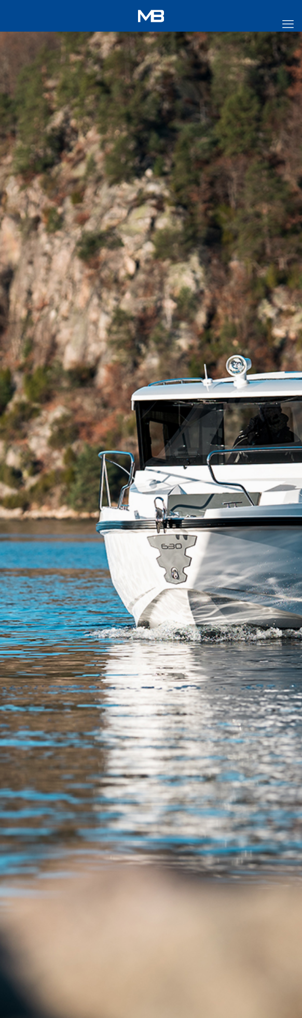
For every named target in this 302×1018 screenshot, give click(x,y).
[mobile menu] (288, 24)
